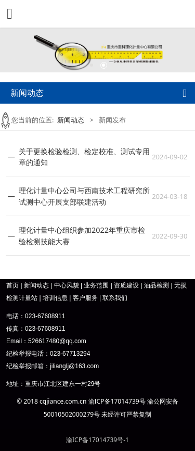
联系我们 (114, 297)
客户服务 (85, 297)
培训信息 (55, 297)
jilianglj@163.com (74, 366)
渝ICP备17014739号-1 (97, 439)
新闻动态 (70, 119)
